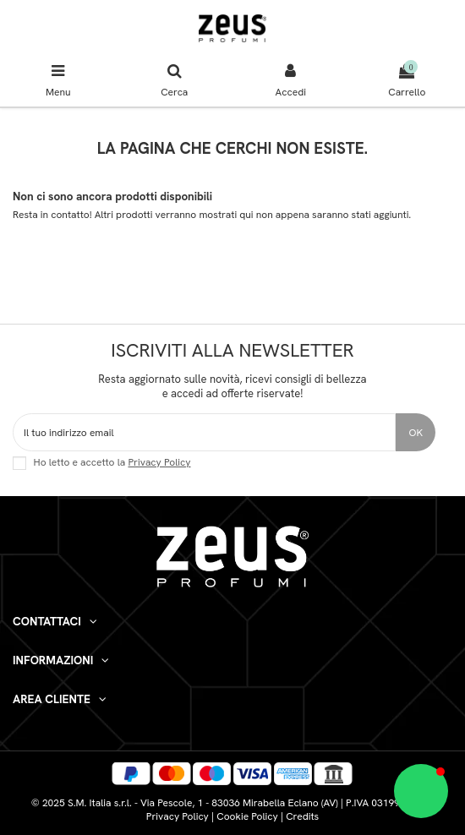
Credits (302, 816)
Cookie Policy (247, 816)
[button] (421, 791)
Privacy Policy (159, 462)
